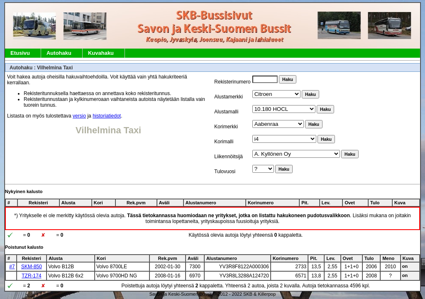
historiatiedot (107, 116)
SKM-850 (31, 267)
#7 (12, 267)
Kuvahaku (101, 53)
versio (79, 116)
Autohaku (58, 53)
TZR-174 (31, 276)
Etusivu (20, 53)
